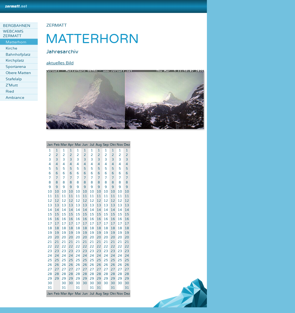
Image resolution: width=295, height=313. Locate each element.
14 (50, 210)
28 (50, 274)
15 (50, 215)
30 (50, 283)
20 (50, 237)
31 (50, 288)
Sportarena (16, 66)
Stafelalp (14, 79)
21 (50, 242)
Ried (10, 91)
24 (50, 256)
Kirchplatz (15, 60)
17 (50, 224)
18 (50, 228)
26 (50, 265)
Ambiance (15, 97)
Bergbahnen (16, 25)
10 (50, 192)
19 (50, 233)
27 (50, 269)
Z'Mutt (12, 85)
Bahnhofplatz (18, 54)
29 (50, 279)
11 (50, 196)
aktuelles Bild (60, 63)
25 (50, 260)
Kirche (11, 48)
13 (50, 205)
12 (50, 201)
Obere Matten (18, 73)
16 (50, 219)
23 (50, 251)
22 (50, 247)
